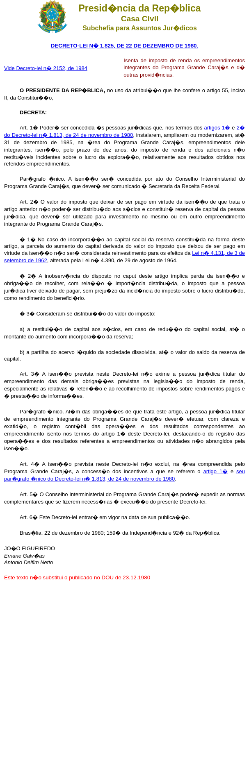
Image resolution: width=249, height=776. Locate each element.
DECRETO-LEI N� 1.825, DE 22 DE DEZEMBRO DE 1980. (124, 46)
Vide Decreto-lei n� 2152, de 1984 (45, 68)
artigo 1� (215, 471)
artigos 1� (217, 128)
